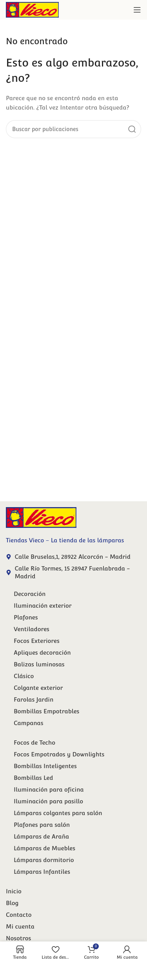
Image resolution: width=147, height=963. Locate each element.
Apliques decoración (42, 652)
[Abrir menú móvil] (137, 10)
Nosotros (18, 938)
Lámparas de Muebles (44, 848)
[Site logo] (32, 9)
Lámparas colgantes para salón (58, 813)
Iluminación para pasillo (48, 801)
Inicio (14, 891)
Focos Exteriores (37, 640)
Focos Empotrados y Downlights (59, 754)
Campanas (28, 723)
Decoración (29, 593)
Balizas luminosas (39, 664)
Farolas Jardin (33, 699)
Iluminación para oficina (49, 789)
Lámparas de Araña (41, 836)
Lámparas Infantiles (42, 871)
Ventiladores (31, 629)
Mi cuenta (20, 926)
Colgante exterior (38, 687)
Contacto (18, 914)
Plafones (26, 617)
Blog (12, 903)
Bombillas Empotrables (46, 711)
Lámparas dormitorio (44, 860)
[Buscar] (73, 129)
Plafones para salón (42, 824)
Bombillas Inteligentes (45, 766)
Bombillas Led (33, 777)
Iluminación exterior (43, 605)
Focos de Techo (34, 742)
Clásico (24, 676)
